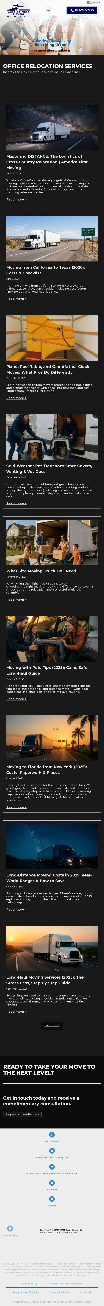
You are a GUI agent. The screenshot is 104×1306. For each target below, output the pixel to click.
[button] (48, 8)
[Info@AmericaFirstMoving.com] (52, 1153)
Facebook (52, 1187)
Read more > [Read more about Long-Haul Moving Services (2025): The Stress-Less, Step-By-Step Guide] (16, 1011)
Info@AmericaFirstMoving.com (52, 1155)
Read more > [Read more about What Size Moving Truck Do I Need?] (16, 599)
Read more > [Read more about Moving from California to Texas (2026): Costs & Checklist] (16, 299)
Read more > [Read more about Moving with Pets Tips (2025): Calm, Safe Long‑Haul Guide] (16, 699)
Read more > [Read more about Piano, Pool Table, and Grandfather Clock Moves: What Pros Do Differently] (16, 398)
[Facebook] (52, 1185)
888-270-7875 (52, 1139)
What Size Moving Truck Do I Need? (42, 571)
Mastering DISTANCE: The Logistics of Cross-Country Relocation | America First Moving (47, 162)
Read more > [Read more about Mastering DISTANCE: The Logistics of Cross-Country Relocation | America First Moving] (16, 199)
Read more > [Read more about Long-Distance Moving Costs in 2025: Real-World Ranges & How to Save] (16, 909)
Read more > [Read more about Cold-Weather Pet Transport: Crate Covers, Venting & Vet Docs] (16, 503)
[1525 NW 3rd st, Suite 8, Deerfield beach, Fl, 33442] (52, 1169)
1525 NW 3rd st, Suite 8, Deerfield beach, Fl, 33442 (52, 1171)
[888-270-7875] (52, 1137)
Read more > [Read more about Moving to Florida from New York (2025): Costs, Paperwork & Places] (16, 807)
